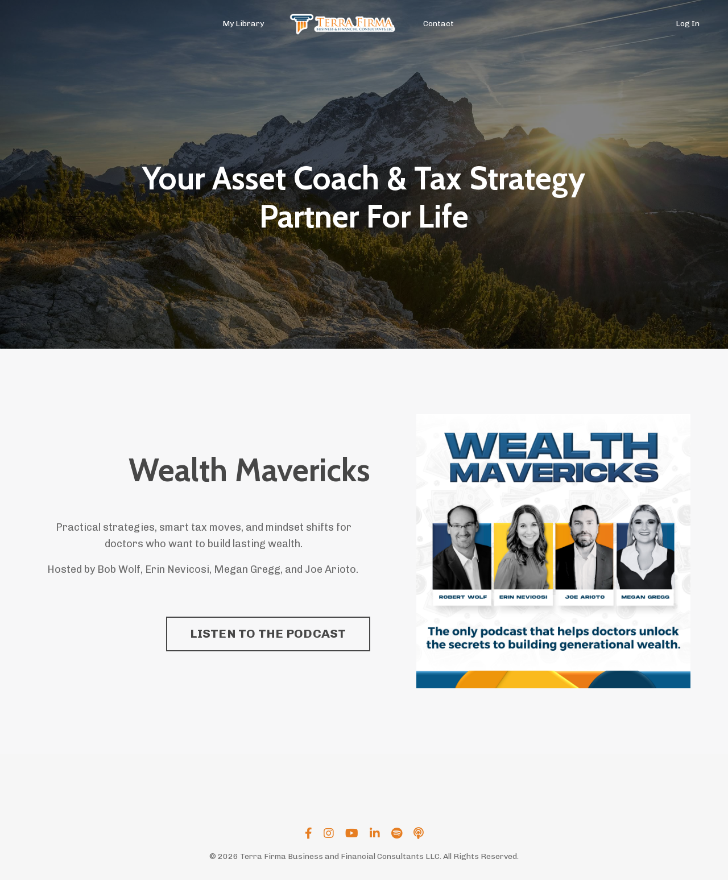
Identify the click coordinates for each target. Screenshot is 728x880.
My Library (243, 23)
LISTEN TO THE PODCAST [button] (268, 633)
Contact (438, 23)
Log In (688, 23)
